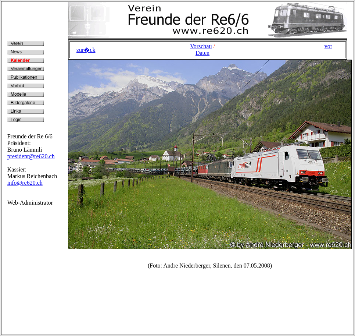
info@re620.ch (25, 183)
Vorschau (201, 46)
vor (328, 46)
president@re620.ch (31, 156)
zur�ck (86, 50)
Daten (202, 53)
